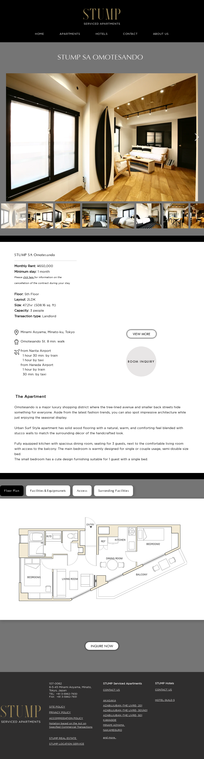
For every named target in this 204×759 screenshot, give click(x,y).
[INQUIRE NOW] (102, 646)
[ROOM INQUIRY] (141, 361)
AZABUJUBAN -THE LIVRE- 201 (122, 705)
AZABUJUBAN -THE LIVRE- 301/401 (125, 710)
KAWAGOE (109, 720)
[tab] (12, 490)
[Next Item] (196, 137)
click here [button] (28, 277)
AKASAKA (109, 700)
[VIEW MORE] (141, 334)
